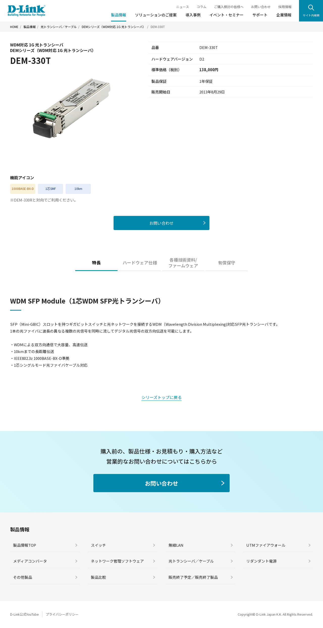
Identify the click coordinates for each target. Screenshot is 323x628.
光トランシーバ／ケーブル (59, 27)
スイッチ (98, 545)
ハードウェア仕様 (140, 262)
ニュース (182, 6)
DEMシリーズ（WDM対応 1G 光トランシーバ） (114, 27)
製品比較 (98, 577)
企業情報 (283, 14)
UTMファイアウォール (265, 545)
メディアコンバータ (30, 561)
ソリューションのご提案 (156, 14)
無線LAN (176, 545)
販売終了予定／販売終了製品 (193, 577)
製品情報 (118, 14)
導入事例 (193, 14)
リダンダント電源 (261, 561)
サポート (259, 14)
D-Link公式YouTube (24, 614)
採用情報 (284, 6)
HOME (14, 27)
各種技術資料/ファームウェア (183, 263)
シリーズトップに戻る (162, 397)
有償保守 (226, 262)
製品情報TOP (24, 545)
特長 (96, 262)
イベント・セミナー (226, 14)
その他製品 (22, 577)
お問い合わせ (261, 6)
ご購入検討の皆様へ (229, 6)
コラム (201, 6)
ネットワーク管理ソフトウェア (117, 561)
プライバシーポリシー (62, 614)
